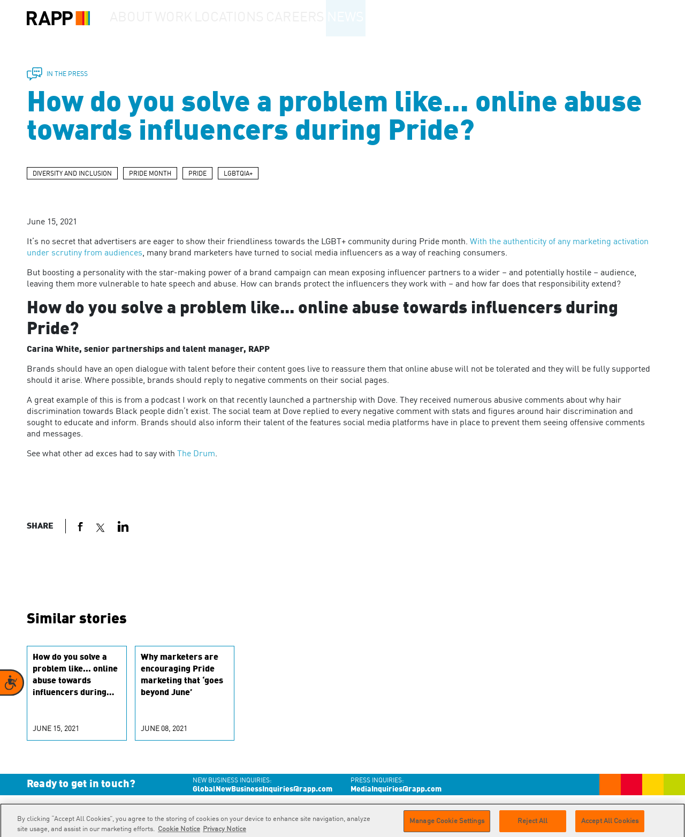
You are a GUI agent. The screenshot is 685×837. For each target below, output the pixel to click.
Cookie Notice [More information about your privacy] (179, 833)
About (137, 18)
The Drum (196, 454)
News (381, 18)
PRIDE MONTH (150, 174)
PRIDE (197, 174)
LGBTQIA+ (238, 174)
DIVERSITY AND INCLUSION (72, 174)
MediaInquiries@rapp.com (396, 789)
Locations (255, 18)
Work (192, 18)
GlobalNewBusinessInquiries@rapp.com (262, 789)
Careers (322, 18)
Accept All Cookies (609, 824)
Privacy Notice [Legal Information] (224, 833)
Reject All (532, 824)
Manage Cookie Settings (446, 824)
